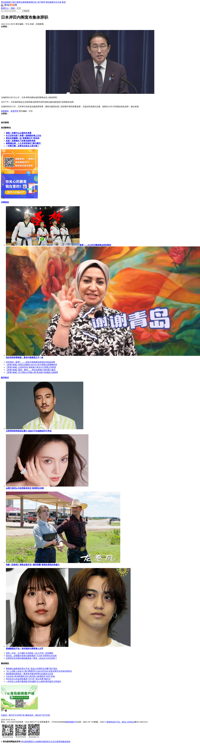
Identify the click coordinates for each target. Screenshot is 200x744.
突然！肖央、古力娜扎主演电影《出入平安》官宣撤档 (29, 653)
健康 (51, 2)
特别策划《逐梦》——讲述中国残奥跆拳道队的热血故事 (30, 362)
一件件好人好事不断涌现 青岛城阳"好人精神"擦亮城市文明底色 (33, 681)
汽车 (55, 2)
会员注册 (54, 742)
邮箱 (68, 742)
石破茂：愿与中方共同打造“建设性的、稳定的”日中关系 (25, 715)
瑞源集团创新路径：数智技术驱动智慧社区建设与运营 (29, 674)
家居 (64, 2)
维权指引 (47, 742)
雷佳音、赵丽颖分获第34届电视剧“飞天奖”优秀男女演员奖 (31, 656)
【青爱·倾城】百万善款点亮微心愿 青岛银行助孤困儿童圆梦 (32, 372)
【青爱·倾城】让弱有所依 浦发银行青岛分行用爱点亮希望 (31, 367)
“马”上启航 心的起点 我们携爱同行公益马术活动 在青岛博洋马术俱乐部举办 (39, 671)
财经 (48, 2)
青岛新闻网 (24, 2)
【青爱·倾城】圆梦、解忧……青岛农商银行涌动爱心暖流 (31, 370)
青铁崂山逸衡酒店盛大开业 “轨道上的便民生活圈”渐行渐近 (31, 669)
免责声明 (14, 111)
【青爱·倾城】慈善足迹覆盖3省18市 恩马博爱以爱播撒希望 (31, 365)
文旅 (59, 2)
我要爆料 (5, 111)
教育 (43, 2)
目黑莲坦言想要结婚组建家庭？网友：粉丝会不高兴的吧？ (31, 658)
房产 (39, 2)
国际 (13, 8)
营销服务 (62, 742)
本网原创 (5, 202)
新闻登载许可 (71, 722)
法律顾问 (39, 742)
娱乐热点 (5, 377)
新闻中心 (5, 8)
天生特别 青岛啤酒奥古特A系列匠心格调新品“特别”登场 (30, 676)
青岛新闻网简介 (28, 742)
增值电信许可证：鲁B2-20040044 (120, 722)
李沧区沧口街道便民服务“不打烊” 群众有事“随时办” (28, 679)
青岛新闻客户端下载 (10, 2)
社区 (35, 2)
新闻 (31, 2)
